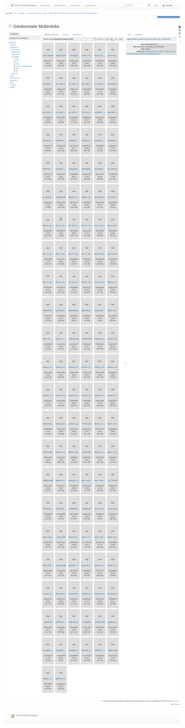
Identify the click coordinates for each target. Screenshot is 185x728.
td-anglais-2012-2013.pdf (52, 650)
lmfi (16, 61)
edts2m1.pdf (74, 339)
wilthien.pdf (112, 650)
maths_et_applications (23, 66)
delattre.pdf (60, 197)
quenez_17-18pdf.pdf (103, 565)
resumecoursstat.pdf (115, 594)
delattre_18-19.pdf (89, 197)
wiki (13, 87)
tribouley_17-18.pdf (89, 650)
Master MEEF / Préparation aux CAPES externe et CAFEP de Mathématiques (73, 13)
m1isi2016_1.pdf (49, 509)
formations (22, 13)
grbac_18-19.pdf (113, 452)
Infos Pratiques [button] (60, 5)
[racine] (13, 43)
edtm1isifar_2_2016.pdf (52, 310)
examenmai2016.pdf (50, 424)
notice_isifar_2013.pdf (51, 565)
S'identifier (175, 704)
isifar (17, 59)
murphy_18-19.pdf (102, 509)
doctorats (17, 52)
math (17, 64)
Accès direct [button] (45, 5)
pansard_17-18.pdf (76, 565)
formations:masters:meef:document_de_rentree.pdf (149, 39)
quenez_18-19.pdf (114, 565)
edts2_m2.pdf (61, 339)
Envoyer (66, 35)
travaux (14, 80)
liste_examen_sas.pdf (103, 480)
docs (13, 45)
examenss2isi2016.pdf (64, 424)
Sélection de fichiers (51, 35)
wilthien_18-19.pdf (63, 679)
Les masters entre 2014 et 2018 (37, 13)
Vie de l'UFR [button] (76, 5)
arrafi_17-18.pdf (88, 56)
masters (16, 57)
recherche (15, 78)
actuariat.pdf (61, 56)
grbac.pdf (87, 452)
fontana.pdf (47, 452)
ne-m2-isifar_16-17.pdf (116, 509)
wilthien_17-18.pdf (50, 679)
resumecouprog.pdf (63, 594)
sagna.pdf (48, 622)
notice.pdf (61, 537)
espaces (15, 47)
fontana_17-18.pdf (63, 452)
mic (16, 71)
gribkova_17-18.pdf (63, 480)
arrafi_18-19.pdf (101, 56)
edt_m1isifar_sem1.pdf (116, 197)
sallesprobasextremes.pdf (66, 622)
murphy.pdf (86, 509)
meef (17, 69)
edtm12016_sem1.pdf (90, 310)
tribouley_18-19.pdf (102, 650)
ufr (13, 83)
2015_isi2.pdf (48, 56)
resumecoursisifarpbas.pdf (105, 594)
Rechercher (77, 35)
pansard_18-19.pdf (89, 565)
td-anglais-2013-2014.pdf (65, 650)
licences (17, 54)
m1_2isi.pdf (112, 480)
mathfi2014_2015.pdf (77, 509)
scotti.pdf (86, 622)
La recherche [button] (90, 5)
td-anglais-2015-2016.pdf (78, 650)
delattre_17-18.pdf (76, 197)
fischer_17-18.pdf (101, 424)
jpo (13, 76)
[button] (156, 5)
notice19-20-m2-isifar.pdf (78, 537)
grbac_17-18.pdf (101, 452)
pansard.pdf (61, 565)
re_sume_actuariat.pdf (51, 594)
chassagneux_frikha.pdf (91, 169)
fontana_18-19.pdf (76, 452)
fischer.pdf (87, 424)
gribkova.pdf (48, 480)
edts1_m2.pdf (48, 339)
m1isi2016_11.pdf (62, 509)
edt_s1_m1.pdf (100, 225)
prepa (16, 73)
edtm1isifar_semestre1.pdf (79, 310)
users (14, 85)
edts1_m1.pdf (112, 310)
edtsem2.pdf (87, 339)
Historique (138, 35)
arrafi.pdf (74, 56)
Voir (129, 35)
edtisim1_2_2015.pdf (115, 282)
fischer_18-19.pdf (114, 424)
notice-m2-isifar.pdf (50, 537)
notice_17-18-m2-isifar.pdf (92, 537)
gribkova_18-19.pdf (76, 480)
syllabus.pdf (100, 622)
